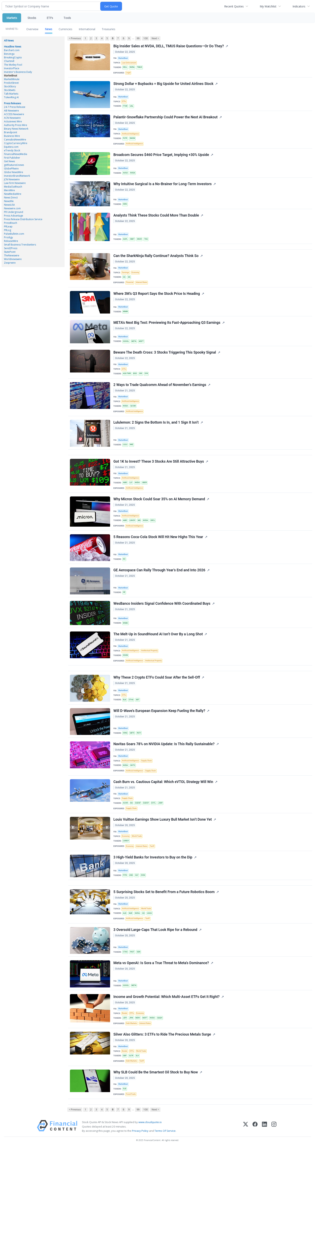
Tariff (154, 912)
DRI (142, 399)
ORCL (156, 560)
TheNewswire (11, 255)
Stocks (32, 18)
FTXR (126, 110)
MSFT (143, 364)
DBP (125, 1140)
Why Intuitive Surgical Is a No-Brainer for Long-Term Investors (163, 196)
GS (125, 295)
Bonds (125, 1093)
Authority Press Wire (15, 125)
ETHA (132, 753)
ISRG (126, 216)
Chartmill (9, 61)
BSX (136, 399)
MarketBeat (10, 75)
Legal (129, 75)
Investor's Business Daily (18, 72)
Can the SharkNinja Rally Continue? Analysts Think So (156, 273)
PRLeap (8, 226)
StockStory (10, 86)
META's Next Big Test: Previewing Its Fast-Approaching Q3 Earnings (167, 346)
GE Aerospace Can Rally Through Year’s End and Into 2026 (160, 614)
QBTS (133, 788)
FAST (133, 1027)
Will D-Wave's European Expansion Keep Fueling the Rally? (160, 766)
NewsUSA (9, 204)
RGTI (141, 788)
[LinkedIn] (264, 1217)
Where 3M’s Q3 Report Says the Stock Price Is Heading (157, 315)
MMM (126, 332)
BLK (125, 753)
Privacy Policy (140, 1222)
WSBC (126, 669)
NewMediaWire (12, 194)
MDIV (139, 1098)
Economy (137, 290)
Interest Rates (143, 301)
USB (132, 943)
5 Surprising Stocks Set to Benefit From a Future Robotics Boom (164, 964)
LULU (126, 476)
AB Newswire (11, 110)
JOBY (164, 865)
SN (130, 295)
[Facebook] (255, 1217)
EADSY (149, 865)
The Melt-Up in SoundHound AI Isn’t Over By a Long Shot (158, 682)
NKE (133, 476)
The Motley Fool (13, 64)
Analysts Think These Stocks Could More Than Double (156, 229)
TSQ (148, 253)
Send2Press (10, 248)
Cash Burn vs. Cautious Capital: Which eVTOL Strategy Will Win (164, 843)
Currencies (65, 29)
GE (125, 636)
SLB (125, 1176)
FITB (126, 943)
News (48, 29)
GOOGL (127, 364)
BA (133, 865)
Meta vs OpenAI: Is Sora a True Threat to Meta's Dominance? (161, 1040)
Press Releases (12, 103)
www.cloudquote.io (150, 1213)
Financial (130, 301)
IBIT (139, 753)
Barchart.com (11, 50)
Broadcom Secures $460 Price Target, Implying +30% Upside (161, 165)
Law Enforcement (129, 64)
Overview (32, 29)
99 (137, 38)
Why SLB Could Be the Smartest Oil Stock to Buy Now (156, 1159)
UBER (147, 519)
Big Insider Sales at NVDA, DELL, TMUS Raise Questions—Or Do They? (169, 47)
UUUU (152, 986)
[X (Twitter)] (245, 1217)
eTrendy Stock (12, 150)
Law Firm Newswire (15, 183)
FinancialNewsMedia (15, 154)
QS (146, 986)
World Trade (138, 902)
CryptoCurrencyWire (15, 143)
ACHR (126, 865)
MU (141, 560)
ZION (145, 943)
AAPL (126, 253)
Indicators (298, 6)
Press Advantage (13, 215)
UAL (133, 110)
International (87, 29)
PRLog (7, 230)
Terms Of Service (165, 1222)
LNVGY (134, 560)
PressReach (10, 223)
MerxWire (9, 190)
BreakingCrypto (13, 57)
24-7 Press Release (14, 107)
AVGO (126, 183)
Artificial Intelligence (131, 141)
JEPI (126, 1098)
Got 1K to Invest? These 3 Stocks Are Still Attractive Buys (159, 496)
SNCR (141, 253)
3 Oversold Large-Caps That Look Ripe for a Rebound (156, 1005)
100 (145, 38)
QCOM (134, 435)
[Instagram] (274, 1217)
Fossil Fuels (132, 1182)
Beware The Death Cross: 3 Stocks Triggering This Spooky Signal (165, 377)
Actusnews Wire (13, 121)
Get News (9, 161)
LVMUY (127, 907)
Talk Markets (11, 93)
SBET (133, 253)
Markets (11, 18)
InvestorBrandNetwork (17, 175)
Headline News (12, 46)
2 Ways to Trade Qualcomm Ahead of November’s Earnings (160, 413)
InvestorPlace (11, 68)
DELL (126, 69)
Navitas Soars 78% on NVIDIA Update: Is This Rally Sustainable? (164, 801)
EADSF (140, 865)
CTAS (126, 1027)
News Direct (11, 197)
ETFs (50, 18)
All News (9, 40)
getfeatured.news (14, 165)
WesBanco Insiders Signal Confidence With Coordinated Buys (162, 650)
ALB (125, 986)
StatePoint (9, 252)
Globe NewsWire (13, 172)
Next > (155, 38)
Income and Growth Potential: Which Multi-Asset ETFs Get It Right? (167, 1076)
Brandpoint (10, 132)
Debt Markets (132, 1104)
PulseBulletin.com (14, 233)
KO (125, 601)
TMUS (141, 69)
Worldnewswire (13, 259)
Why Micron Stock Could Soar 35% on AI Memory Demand (159, 538)
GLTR (132, 1140)
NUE (132, 986)
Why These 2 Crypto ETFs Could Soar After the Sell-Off (157, 731)
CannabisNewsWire (15, 139)
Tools (67, 18)
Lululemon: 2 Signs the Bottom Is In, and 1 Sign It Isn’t (156, 454)
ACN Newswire (12, 118)
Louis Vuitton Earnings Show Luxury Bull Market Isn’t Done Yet (163, 884)
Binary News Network (16, 128)
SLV (139, 1140)
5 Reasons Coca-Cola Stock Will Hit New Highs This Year (158, 579)
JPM (132, 1098)
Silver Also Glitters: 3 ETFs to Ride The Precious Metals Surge (162, 1117)
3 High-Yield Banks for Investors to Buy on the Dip (153, 926)
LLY (132, 519)
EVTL (157, 865)
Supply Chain (148, 819)
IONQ (126, 788)
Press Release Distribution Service (23, 219)
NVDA (133, 69)
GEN (140, 1027)
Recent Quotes (234, 6)
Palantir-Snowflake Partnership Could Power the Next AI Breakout (166, 124)
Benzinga (9, 54)
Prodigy (8, 237)
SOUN (126, 704)
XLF (138, 943)
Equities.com (11, 147)
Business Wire (12, 136)
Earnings (126, 290)
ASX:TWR (128, 399)
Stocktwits (9, 90)
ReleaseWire (11, 241)
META (135, 364)
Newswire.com (12, 208)
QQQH (164, 1098)
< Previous (75, 38)
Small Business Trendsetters (20, 244)
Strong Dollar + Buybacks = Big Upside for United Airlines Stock (164, 88)
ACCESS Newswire (14, 114)
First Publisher (12, 157)
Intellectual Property (152, 699)
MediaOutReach (13, 186)
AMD (126, 519)
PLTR (126, 146)
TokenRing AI (11, 97)
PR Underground (13, 212)
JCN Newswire (12, 179)
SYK (149, 399)
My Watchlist (268, 6)
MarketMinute (11, 79)
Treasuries (108, 29)
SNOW (133, 146)
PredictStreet (11, 83)
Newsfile (9, 201)
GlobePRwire (11, 168)
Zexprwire (10, 262)
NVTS (134, 824)
